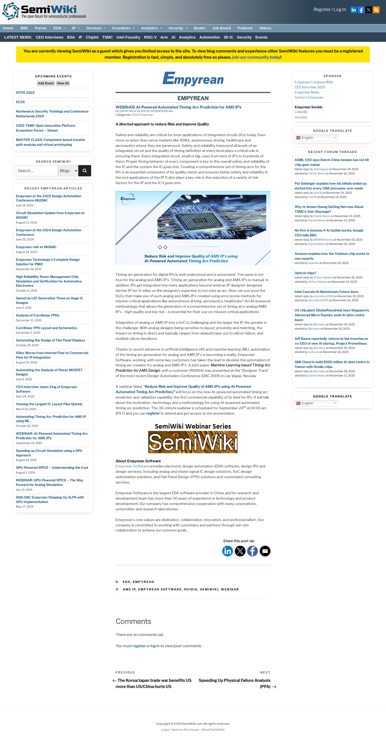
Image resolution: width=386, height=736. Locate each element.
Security (178, 28)
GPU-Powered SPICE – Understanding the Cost (52, 468)
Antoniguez (321, 169)
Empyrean (146, 115)
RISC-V (150, 37)
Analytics (152, 28)
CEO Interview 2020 (310, 87)
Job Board (221, 28)
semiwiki (209, 589)
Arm (164, 37)
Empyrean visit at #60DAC (36, 247)
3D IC (228, 37)
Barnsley (319, 324)
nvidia (191, 589)
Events (261, 37)
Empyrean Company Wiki (314, 82)
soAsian (313, 352)
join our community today (256, 57)
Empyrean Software (132, 466)
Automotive (209, 37)
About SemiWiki (213, 729)
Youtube (301, 117)
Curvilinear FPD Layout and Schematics (46, 328)
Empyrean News (307, 92)
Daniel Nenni (128, 111)
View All (63, 83)
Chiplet (92, 37)
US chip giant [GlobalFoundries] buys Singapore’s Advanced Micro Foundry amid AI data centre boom (332, 315)
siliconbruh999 (324, 296)
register (139, 646)
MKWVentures (323, 239)
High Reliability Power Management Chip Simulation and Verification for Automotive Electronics (49, 281)
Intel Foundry (128, 37)
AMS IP (129, 589)
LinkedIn (301, 112)
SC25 (20, 102)
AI (173, 37)
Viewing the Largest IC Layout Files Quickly (49, 404)
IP (76, 28)
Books (199, 28)
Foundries (124, 28)
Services (96, 28)
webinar (230, 589)
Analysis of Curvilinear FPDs (37, 315)
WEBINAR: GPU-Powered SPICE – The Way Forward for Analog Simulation (49, 482)
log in (155, 646)
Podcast (245, 28)
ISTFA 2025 (25, 93)
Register (322, 9)
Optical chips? (305, 273)
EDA (59, 28)
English (304, 137)
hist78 (318, 193)
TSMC (107, 37)
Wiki (24, 28)
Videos (265, 28)
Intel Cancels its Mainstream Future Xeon (326, 292)
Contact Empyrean (309, 97)
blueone (313, 263)
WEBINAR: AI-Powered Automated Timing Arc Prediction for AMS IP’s (178, 107)
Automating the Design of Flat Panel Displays (50, 340)
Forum (41, 28)
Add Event (46, 83)
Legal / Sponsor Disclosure (180, 729)
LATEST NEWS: (18, 37)
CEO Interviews (50, 37)
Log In (339, 9)
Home (8, 28)
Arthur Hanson (323, 277)
